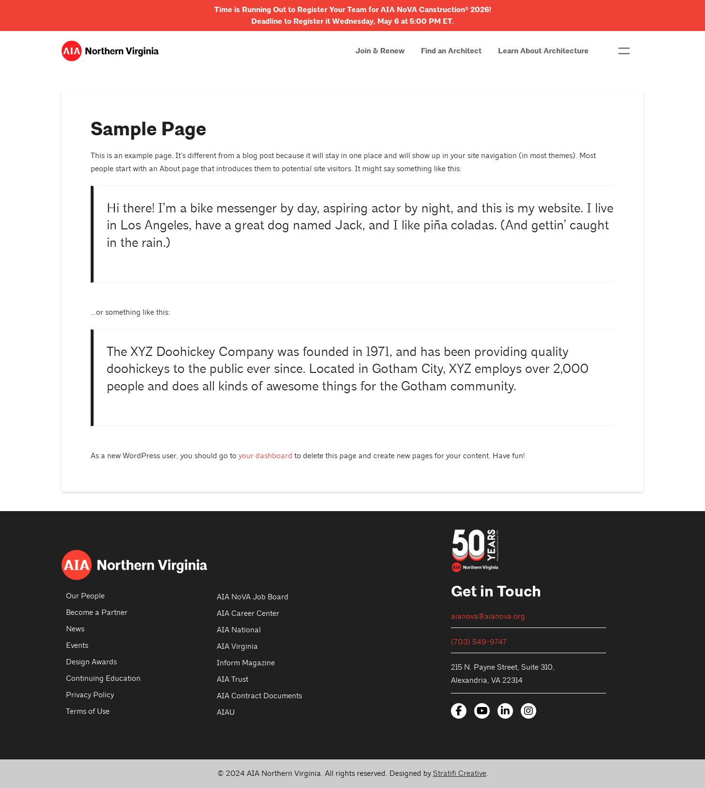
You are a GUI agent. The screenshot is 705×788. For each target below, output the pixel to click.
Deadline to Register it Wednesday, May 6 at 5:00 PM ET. (352, 21)
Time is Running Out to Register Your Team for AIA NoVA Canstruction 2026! (352, 10)
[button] (624, 51)
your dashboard (265, 456)
